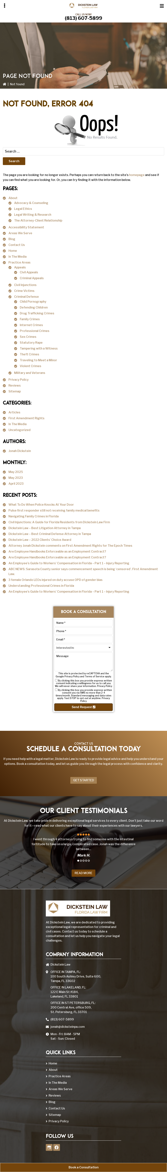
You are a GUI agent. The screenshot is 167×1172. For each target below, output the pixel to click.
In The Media (17, 256)
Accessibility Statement (26, 227)
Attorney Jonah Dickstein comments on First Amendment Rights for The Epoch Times (70, 545)
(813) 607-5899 (83, 18)
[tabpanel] (83, 845)
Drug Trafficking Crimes (37, 313)
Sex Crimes (28, 337)
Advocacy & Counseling (31, 203)
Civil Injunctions (25, 285)
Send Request (83, 707)
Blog (11, 239)
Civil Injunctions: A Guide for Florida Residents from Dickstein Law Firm (59, 522)
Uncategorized (19, 430)
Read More (83, 873)
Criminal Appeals (32, 278)
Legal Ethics (23, 209)
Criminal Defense (26, 296)
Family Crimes (30, 319)
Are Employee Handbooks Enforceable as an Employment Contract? (57, 551)
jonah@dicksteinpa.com (68, 1027)
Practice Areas (19, 262)
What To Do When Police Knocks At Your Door (41, 504)
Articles (14, 412)
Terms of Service (94, 676)
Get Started (83, 780)
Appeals (20, 267)
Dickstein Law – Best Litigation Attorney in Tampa (44, 528)
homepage (137, 175)
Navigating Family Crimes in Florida (33, 516)
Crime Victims (24, 291)
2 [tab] (81, 861)
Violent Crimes (30, 366)
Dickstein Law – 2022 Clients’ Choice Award (39, 540)
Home (12, 251)
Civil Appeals (29, 272)
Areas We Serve (20, 233)
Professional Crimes (34, 331)
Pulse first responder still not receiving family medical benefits (54, 510)
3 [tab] (83, 861)
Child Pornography (33, 301)
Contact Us (16, 245)
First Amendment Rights (26, 418)
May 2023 (15, 478)
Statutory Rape (31, 342)
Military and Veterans (29, 373)
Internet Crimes (31, 325)
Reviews (14, 385)
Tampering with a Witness (39, 348)
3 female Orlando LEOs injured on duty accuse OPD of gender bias (55, 580)
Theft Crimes (29, 354)
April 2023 (16, 483)
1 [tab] (78, 861)
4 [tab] (86, 861)
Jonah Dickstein (19, 451)
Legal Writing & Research (32, 214)
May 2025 (15, 472)
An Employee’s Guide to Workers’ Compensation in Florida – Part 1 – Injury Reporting (68, 563)
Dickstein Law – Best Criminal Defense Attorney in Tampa (49, 534)
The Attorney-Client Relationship (38, 220)
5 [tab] (89, 861)
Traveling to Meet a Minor (38, 360)
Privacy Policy (18, 379)
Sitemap (14, 391)
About (13, 198)
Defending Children (34, 307)
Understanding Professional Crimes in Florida (41, 586)
